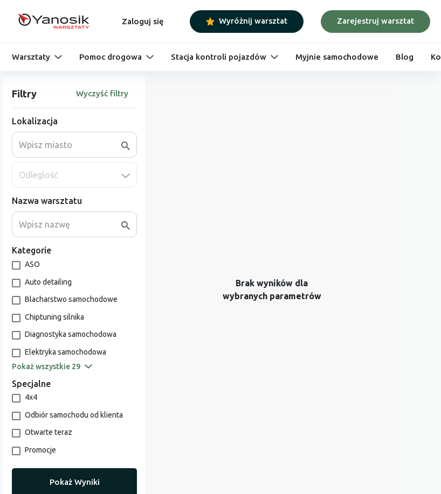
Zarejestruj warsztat (375, 20)
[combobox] (70, 145)
